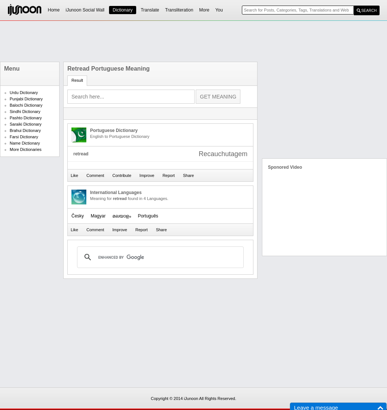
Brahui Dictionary (25, 130)
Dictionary (122, 10)
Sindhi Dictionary (25, 111)
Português (148, 216)
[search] (159, 257)
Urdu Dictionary (24, 92)
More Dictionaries (26, 149)
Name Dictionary (25, 143)
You (219, 10)
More (204, 10)
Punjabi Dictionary (26, 99)
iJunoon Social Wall (85, 10)
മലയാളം (121, 216)
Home (54, 10)
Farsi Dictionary (24, 137)
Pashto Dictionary (26, 118)
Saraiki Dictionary (26, 124)
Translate (150, 10)
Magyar (98, 216)
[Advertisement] (193, 41)
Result (77, 80)
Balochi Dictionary (26, 105)
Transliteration (179, 10)
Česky (77, 216)
